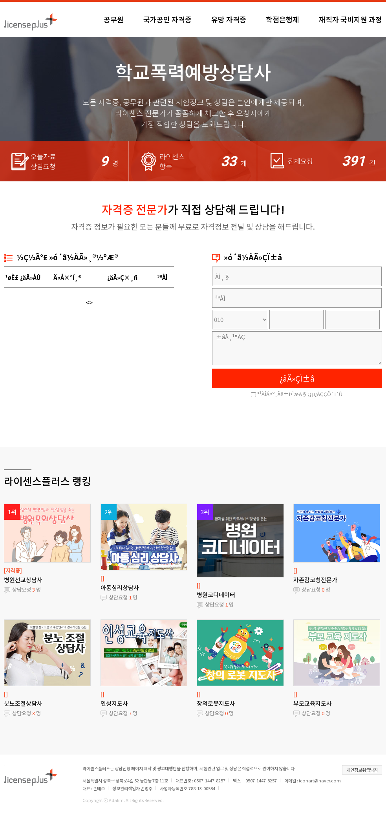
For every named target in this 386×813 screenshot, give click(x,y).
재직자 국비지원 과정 (350, 19)
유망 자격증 (228, 19)
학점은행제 (282, 19)
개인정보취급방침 (362, 770)
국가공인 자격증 (167, 19)
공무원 (114, 19)
